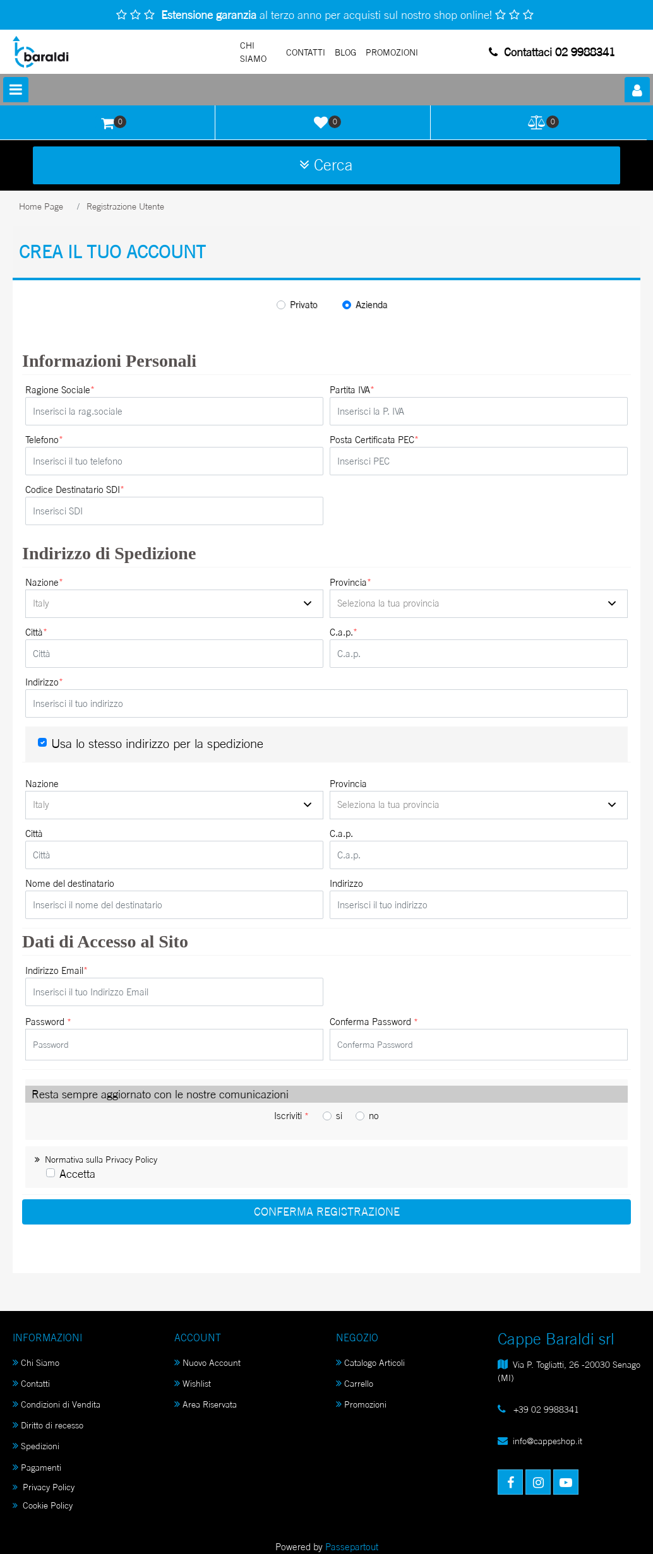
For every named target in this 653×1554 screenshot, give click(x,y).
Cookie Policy (43, 1505)
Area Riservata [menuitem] (205, 1404)
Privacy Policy (44, 1486)
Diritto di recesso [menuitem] (48, 1425)
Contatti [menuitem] (31, 1383)
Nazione (44, 582)
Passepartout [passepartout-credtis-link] (351, 1547)
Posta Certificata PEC (374, 440)
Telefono (44, 440)
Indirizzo (44, 682)
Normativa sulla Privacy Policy (96, 1159)
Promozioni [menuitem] (361, 1404)
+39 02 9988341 (545, 1409)
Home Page (41, 206)
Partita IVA (352, 390)
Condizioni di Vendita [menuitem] (56, 1404)
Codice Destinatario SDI (74, 489)
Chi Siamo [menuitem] (36, 1362)
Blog (345, 52)
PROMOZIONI (392, 52)
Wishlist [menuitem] (192, 1383)
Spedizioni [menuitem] (36, 1445)
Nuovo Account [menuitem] (207, 1362)
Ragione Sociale (60, 390)
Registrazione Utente (125, 206)
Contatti (305, 52)
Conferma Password (374, 1022)
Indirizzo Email (56, 970)
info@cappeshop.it (547, 1440)
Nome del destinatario (69, 883)
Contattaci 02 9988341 (552, 52)
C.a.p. (343, 632)
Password (48, 1022)
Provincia (350, 582)
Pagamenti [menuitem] (37, 1467)
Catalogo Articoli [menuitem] (370, 1362)
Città (36, 632)
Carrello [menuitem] (354, 1383)
